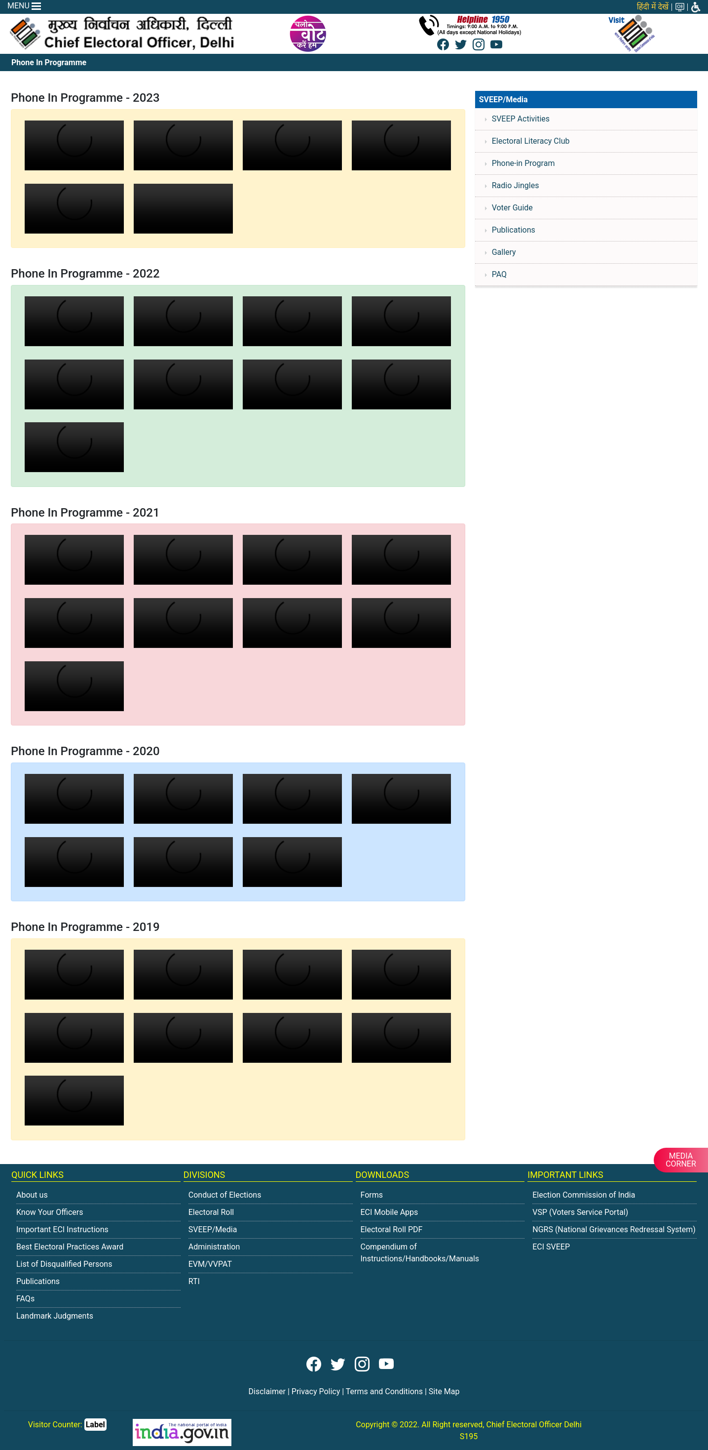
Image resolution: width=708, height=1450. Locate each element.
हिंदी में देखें (653, 6)
